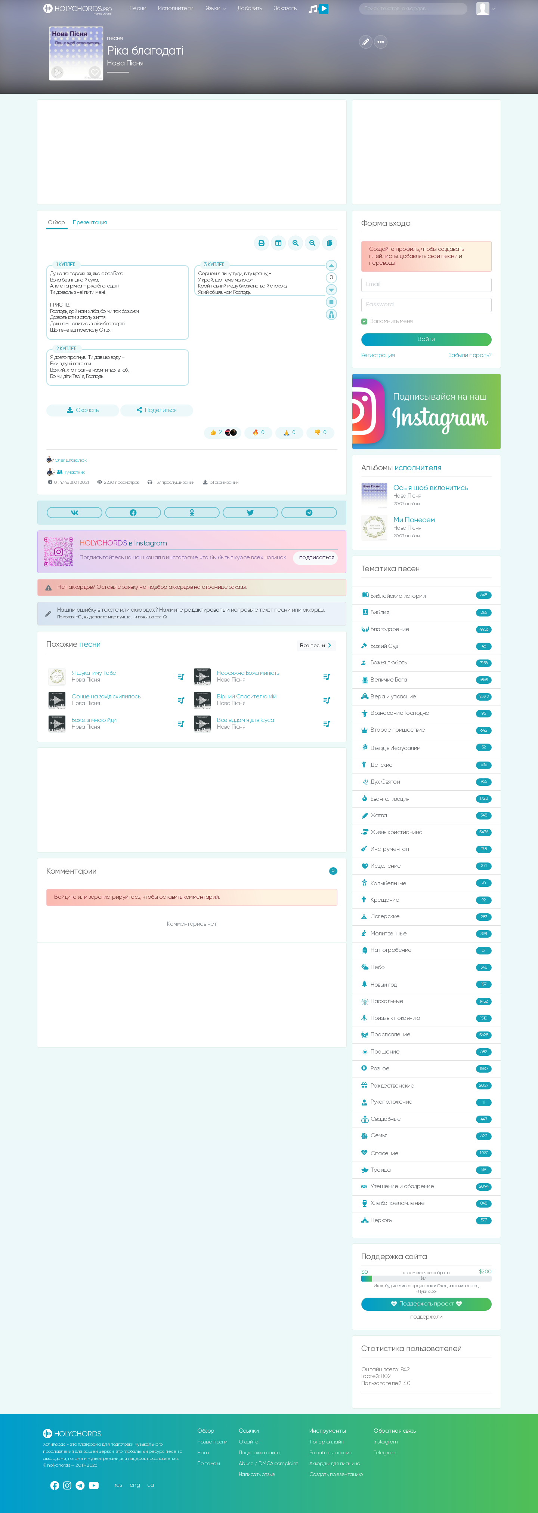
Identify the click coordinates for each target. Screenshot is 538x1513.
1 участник (71, 472)
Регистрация (378, 355)
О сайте (249, 1442)
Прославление (426, 1035)
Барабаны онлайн (330, 1452)
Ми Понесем (414, 520)
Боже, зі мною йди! (94, 720)
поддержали (426, 1317)
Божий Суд (426, 646)
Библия (426, 612)
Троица (426, 1170)
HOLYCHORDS (103, 543)
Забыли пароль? (470, 355)
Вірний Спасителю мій (246, 696)
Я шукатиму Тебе (94, 673)
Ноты (203, 1452)
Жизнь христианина (426, 832)
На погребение (426, 950)
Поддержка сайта (260, 1452)
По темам (208, 1463)
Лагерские (426, 917)
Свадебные (426, 1119)
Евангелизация (426, 799)
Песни (138, 8)
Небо (426, 967)
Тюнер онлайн (326, 1442)
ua (150, 1485)
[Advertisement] (191, 152)
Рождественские (426, 1085)
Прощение (426, 1052)
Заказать (285, 8)
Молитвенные (426, 934)
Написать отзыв (257, 1474)
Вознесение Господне (426, 713)
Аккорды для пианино (334, 1463)
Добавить (250, 8)
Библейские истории (426, 595)
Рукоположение (426, 1102)
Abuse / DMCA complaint (268, 1463)
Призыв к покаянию (426, 1018)
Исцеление (426, 866)
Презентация (90, 222)
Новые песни (212, 1442)
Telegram (385, 1452)
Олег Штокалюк (66, 460)
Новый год (426, 984)
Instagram (386, 1442)
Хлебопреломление (426, 1204)
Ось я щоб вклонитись (430, 488)
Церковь (426, 1220)
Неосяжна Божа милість (248, 673)
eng (135, 1485)
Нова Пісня (125, 63)
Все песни (316, 646)
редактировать (205, 610)
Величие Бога (426, 680)
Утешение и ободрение (426, 1187)
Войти (426, 339)
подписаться (316, 558)
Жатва (426, 815)
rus (119, 1485)
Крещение (426, 900)
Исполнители (176, 8)
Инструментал (426, 849)
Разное (426, 1069)
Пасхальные (426, 1001)
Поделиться (156, 410)
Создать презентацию (336, 1474)
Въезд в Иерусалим (426, 748)
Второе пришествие (426, 730)
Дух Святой (426, 782)
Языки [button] (213, 8)
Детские (426, 765)
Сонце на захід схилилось (106, 696)
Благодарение (426, 629)
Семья (426, 1136)
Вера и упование (426, 697)
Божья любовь (426, 663)
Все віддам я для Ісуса (245, 720)
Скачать (83, 410)
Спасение (426, 1153)
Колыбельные (426, 883)
